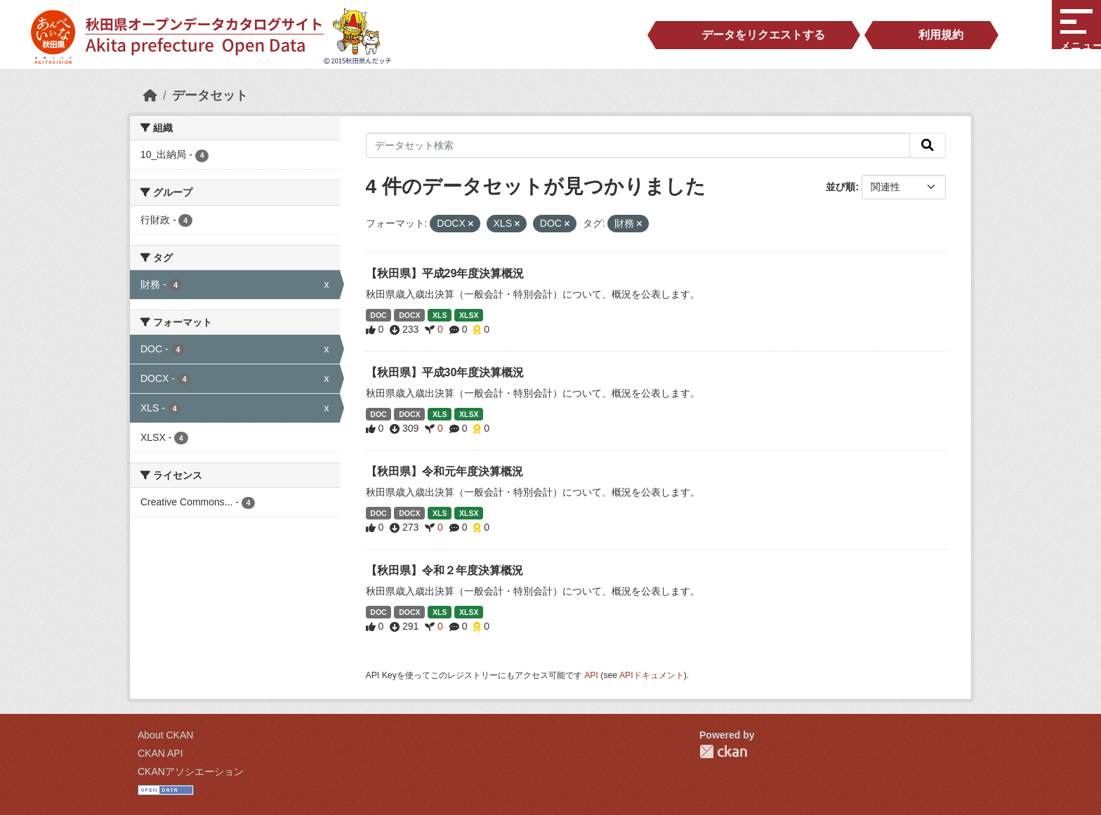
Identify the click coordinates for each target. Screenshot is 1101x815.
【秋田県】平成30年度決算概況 (445, 372)
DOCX (409, 315)
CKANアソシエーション (191, 771)
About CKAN (165, 735)
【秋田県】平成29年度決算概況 (445, 273)
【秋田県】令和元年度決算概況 (444, 471)
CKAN (723, 751)
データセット (210, 95)
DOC (378, 315)
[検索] (927, 145)
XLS (440, 315)
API (591, 675)
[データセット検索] (638, 145)
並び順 (840, 186)
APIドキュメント (651, 675)
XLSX (468, 315)
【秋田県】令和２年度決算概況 (444, 570)
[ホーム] (150, 95)
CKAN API (160, 753)
